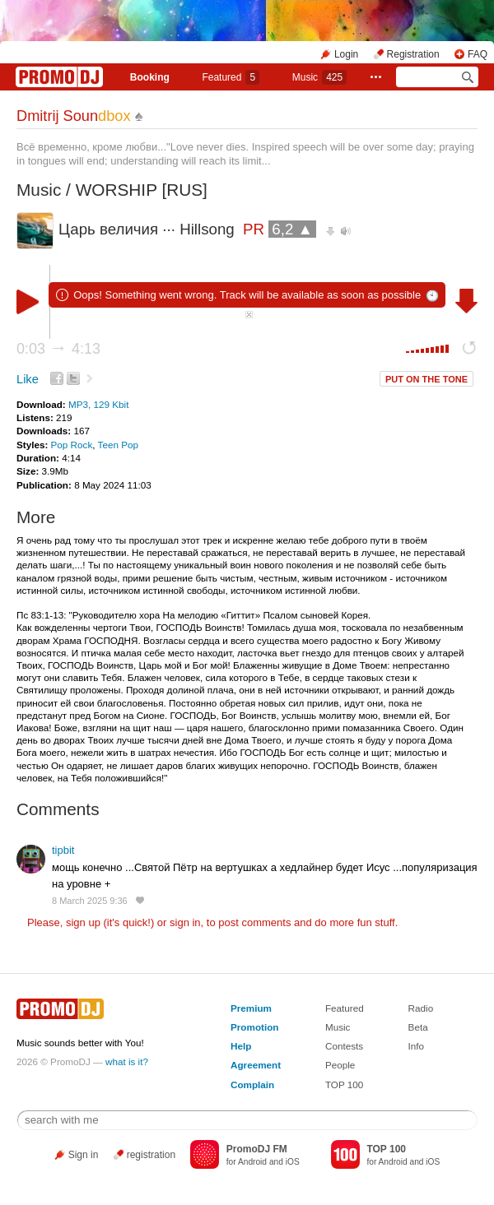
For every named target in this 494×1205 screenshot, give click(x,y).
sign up (83, 922)
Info (416, 1045)
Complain (252, 1084)
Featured (230, 77)
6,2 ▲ (292, 229)
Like (27, 379)
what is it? (126, 1061)
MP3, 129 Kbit (98, 404)
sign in (185, 922)
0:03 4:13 (58, 349)
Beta (418, 1027)
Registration (413, 54)
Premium (251, 1008)
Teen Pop (118, 444)
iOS (293, 1161)
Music (319, 77)
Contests (344, 1045)
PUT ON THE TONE (426, 379)
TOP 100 (344, 1084)
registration (151, 1155)
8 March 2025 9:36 (90, 901)
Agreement (256, 1064)
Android (252, 1161)
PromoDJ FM (256, 1149)
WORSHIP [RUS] (141, 189)
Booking (150, 77)
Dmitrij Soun (73, 116)
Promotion (254, 1027)
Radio (421, 1008)
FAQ (477, 54)
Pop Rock (72, 444)
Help (241, 1045)
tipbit (63, 850)
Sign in (83, 1155)
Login (346, 54)
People (340, 1064)
